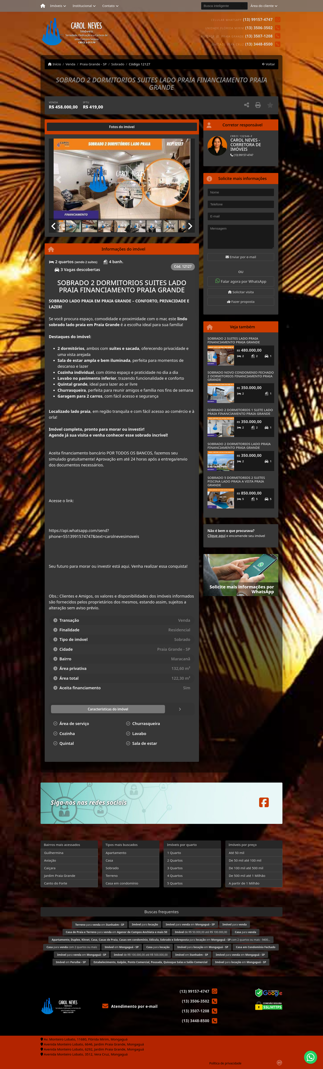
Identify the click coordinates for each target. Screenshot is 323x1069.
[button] (60, 180)
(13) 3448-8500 (259, 44)
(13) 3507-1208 (259, 36)
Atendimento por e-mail (130, 1006)
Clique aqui (216, 536)
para (145, 924)
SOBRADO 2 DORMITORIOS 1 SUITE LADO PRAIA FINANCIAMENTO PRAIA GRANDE (240, 412)
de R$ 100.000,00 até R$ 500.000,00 (140, 955)
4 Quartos (175, 875)
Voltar (268, 64)
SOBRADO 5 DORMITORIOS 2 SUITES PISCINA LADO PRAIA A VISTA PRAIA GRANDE (236, 481)
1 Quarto (174, 852)
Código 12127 (139, 64)
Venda (70, 64)
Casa (109, 860)
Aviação (50, 860)
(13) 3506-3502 (259, 27)
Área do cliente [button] (262, 5)
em (122, 947)
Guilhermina (53, 852)
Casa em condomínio (122, 883)
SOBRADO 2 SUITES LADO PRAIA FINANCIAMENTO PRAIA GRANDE (233, 340)
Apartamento (116, 852)
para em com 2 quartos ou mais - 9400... (161, 940)
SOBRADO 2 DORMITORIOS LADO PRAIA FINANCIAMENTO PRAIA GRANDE (239, 446)
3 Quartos (175, 868)
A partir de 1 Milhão (244, 883)
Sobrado (117, 64)
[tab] (63, 127)
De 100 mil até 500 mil (246, 868)
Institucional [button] (82, 5)
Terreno (112, 875)
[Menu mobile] (43, 6)
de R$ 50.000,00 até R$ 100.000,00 (201, 932)
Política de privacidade (225, 1063)
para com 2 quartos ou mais (72, 947)
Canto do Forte (55, 883)
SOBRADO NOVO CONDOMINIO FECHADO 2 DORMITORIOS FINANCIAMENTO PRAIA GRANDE (240, 376)
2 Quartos (175, 860)
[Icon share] (264, 802)
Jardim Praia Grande (59, 875)
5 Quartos (175, 883)
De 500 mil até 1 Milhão (247, 875)
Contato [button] (108, 5)
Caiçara (49, 868)
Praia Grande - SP (93, 64)
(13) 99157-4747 (258, 19)
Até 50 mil (236, 852)
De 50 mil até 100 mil (245, 860)
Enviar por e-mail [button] (241, 257)
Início (54, 64)
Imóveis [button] (56, 5)
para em (99, 925)
